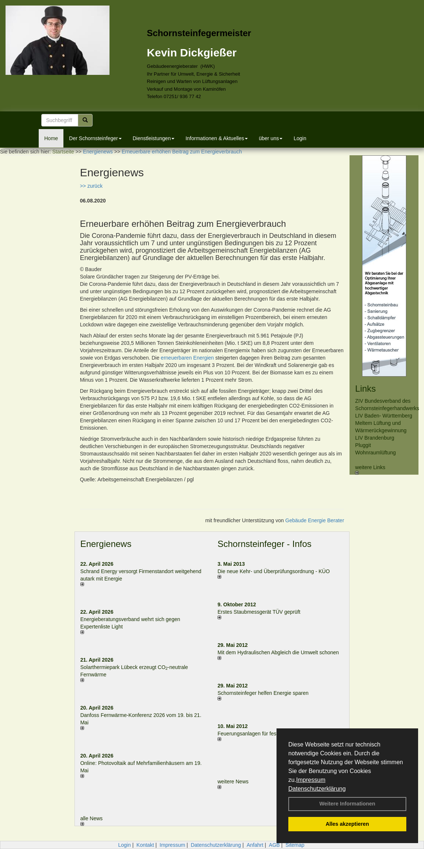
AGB (274, 845)
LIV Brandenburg (374, 438)
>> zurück (91, 186)
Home (51, 138)
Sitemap (294, 845)
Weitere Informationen (347, 804)
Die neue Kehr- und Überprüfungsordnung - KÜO (274, 571)
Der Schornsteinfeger (95, 138)
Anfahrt (255, 845)
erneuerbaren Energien (187, 358)
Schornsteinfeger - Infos (265, 544)
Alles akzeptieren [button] (347, 824)
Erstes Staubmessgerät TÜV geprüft (259, 612)
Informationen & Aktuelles (216, 138)
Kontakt (145, 845)
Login (299, 138)
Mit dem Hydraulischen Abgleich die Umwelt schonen (278, 652)
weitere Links (370, 469)
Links (365, 389)
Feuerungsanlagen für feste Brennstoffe (263, 734)
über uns (270, 138)
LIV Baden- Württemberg (383, 416)
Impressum (310, 780)
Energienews (106, 544)
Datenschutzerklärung (317, 789)
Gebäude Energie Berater (314, 520)
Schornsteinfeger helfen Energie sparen (263, 693)
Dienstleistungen (154, 138)
